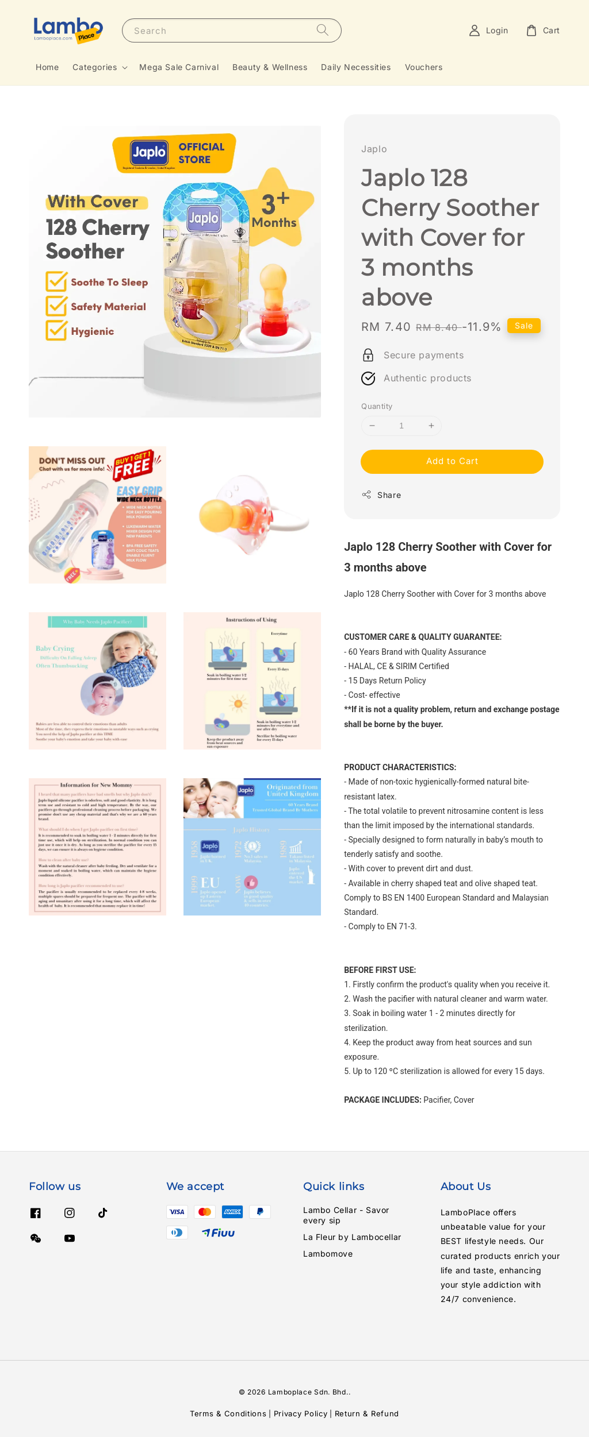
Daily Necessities (356, 67)
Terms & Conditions (228, 1413)
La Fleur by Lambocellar (352, 1237)
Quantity (376, 406)
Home (47, 67)
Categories (94, 67)
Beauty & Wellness (269, 67)
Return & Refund (367, 1413)
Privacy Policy (301, 1413)
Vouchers (424, 67)
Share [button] (381, 494)
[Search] (322, 30)
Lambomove (328, 1253)
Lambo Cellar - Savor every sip (346, 1215)
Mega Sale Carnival (179, 67)
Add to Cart (452, 460)
